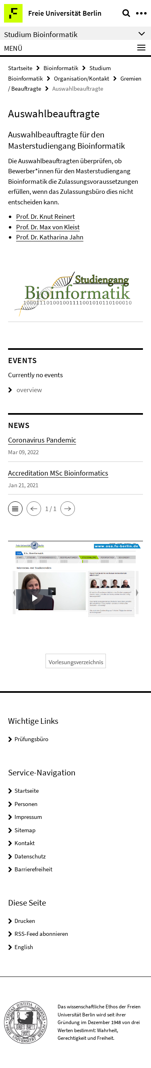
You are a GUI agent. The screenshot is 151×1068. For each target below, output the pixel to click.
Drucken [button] (24, 921)
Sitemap (24, 830)
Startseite (20, 68)
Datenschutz (30, 856)
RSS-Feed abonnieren (41, 933)
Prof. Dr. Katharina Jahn (49, 237)
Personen (25, 804)
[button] (15, 509)
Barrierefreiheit (33, 869)
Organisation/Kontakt (81, 78)
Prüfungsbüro (31, 739)
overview (25, 389)
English (23, 947)
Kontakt (24, 843)
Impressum (28, 817)
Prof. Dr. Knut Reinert (45, 216)
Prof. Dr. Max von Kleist (48, 226)
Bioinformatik (60, 68)
